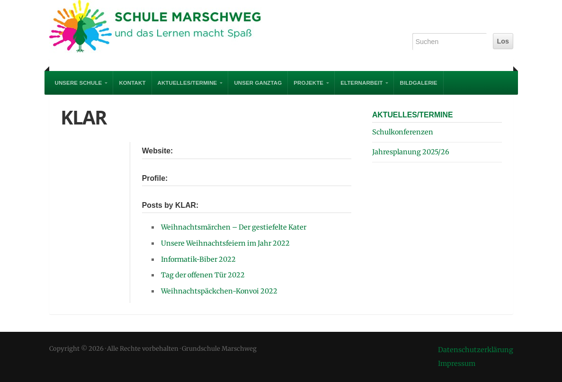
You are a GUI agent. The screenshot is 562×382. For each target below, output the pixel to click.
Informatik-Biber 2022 (198, 259)
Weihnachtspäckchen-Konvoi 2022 (219, 291)
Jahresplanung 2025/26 (410, 152)
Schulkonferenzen (402, 132)
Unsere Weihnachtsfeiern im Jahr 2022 (225, 243)
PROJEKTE (308, 83)
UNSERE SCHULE (78, 83)
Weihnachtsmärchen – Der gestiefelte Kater (233, 227)
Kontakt (132, 83)
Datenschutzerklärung (475, 350)
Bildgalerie (418, 83)
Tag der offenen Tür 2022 (203, 275)
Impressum (456, 363)
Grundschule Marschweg (163, 28)
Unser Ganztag (258, 83)
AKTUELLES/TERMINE (187, 83)
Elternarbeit (361, 83)
